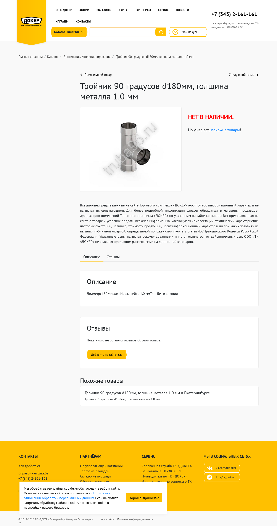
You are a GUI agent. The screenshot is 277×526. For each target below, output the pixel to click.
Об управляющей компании (101, 466)
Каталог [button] (69, 32)
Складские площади (95, 476)
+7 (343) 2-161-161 (234, 14)
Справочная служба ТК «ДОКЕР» (167, 466)
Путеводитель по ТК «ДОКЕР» (164, 476)
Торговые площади (94, 471)
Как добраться (29, 466)
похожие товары (225, 129)
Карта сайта (107, 519)
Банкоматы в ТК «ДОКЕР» (161, 471)
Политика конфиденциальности (135, 519)
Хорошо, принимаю (144, 498)
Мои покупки (188, 32)
